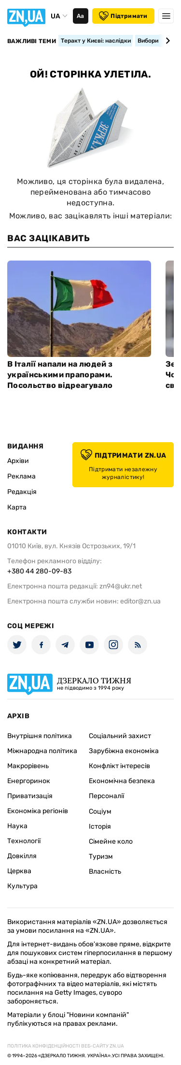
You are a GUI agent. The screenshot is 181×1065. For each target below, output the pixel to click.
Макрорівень (28, 766)
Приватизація (30, 796)
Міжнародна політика (42, 751)
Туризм (101, 856)
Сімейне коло (111, 841)
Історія (100, 826)
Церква (19, 871)
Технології (24, 841)
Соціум (100, 811)
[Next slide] (166, 40)
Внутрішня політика (39, 736)
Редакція (22, 492)
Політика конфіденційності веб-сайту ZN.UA (65, 1046)
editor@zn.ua (140, 601)
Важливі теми (31, 41)
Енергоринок (28, 781)
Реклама (21, 476)
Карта (17, 507)
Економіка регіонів (37, 811)
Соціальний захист (120, 736)
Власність (105, 871)
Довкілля (22, 856)
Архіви (18, 461)
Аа (80, 16)
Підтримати (123, 16)
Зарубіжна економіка (124, 751)
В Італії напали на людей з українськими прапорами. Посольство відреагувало (59, 374)
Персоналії (106, 796)
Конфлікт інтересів (119, 766)
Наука (17, 826)
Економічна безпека (122, 781)
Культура (22, 886)
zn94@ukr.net (120, 586)
